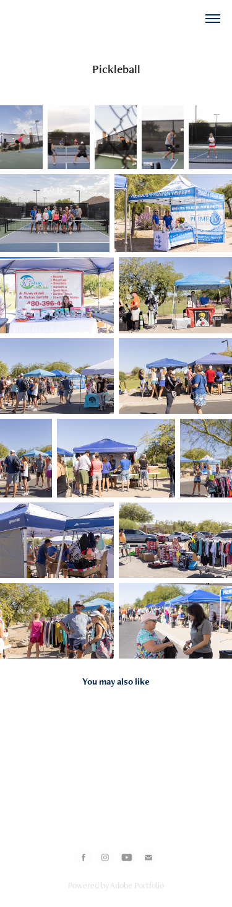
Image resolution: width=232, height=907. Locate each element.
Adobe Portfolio (137, 885)
